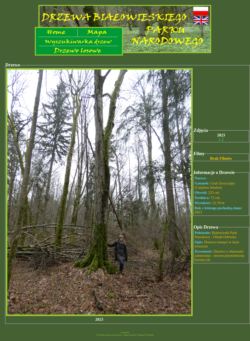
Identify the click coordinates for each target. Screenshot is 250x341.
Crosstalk (125, 332)
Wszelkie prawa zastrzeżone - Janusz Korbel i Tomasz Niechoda (125, 335)
